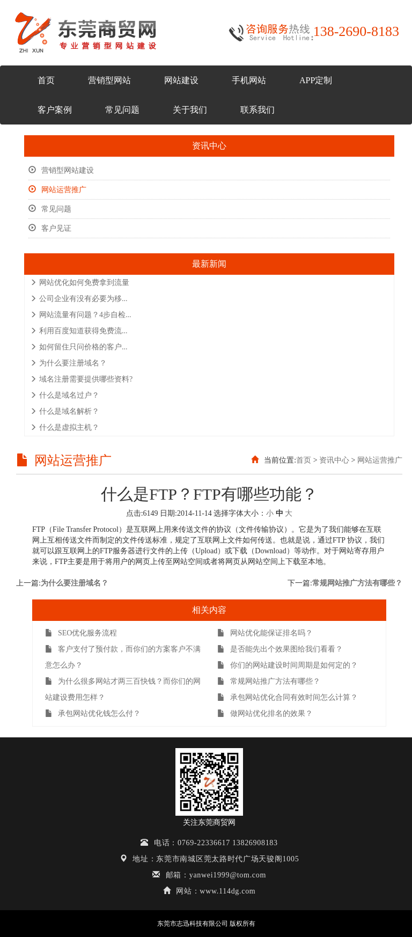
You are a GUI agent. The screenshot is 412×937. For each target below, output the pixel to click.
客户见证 (49, 228)
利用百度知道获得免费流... (79, 331)
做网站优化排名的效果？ (265, 713)
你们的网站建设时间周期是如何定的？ (287, 665)
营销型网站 (109, 80)
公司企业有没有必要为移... (79, 299)
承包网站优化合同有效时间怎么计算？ (287, 697)
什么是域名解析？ (64, 411)
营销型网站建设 (61, 170)
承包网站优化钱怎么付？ (93, 713)
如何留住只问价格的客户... (79, 347)
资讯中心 (334, 460)
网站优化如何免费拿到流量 (79, 283)
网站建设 (181, 80)
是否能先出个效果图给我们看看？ (280, 649)
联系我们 (257, 109)
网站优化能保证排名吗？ (265, 633)
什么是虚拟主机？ (64, 427)
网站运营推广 (57, 190)
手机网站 (249, 80)
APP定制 (315, 80)
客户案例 (55, 109)
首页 (46, 80)
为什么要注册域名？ (68, 363)
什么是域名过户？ (64, 395)
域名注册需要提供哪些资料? (81, 379)
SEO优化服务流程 (81, 633)
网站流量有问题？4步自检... (80, 315)
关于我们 (190, 109)
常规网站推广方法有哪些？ (357, 583)
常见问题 (122, 109)
